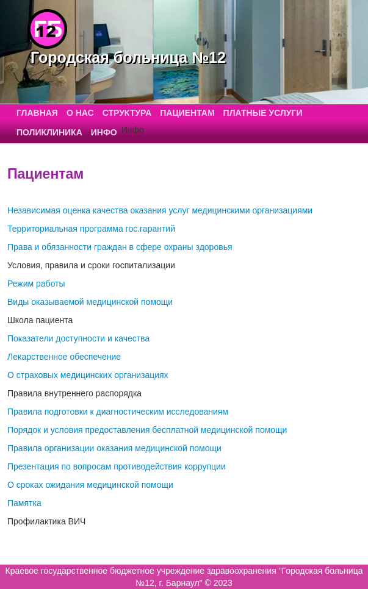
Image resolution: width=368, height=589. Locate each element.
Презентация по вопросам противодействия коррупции (116, 466)
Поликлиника (49, 132)
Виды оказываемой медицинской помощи (90, 302)
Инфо (104, 132)
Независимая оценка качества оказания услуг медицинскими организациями (159, 210)
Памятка (24, 503)
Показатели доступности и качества (78, 338)
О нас (80, 113)
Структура (127, 113)
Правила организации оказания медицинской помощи (114, 448)
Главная (37, 113)
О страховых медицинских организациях (87, 375)
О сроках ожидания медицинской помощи (90, 485)
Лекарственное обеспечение (64, 357)
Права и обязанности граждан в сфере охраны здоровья (120, 247)
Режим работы (36, 283)
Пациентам (187, 113)
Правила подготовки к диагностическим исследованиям (117, 411)
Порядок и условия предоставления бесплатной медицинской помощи (147, 430)
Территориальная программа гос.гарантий (91, 229)
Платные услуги (263, 113)
